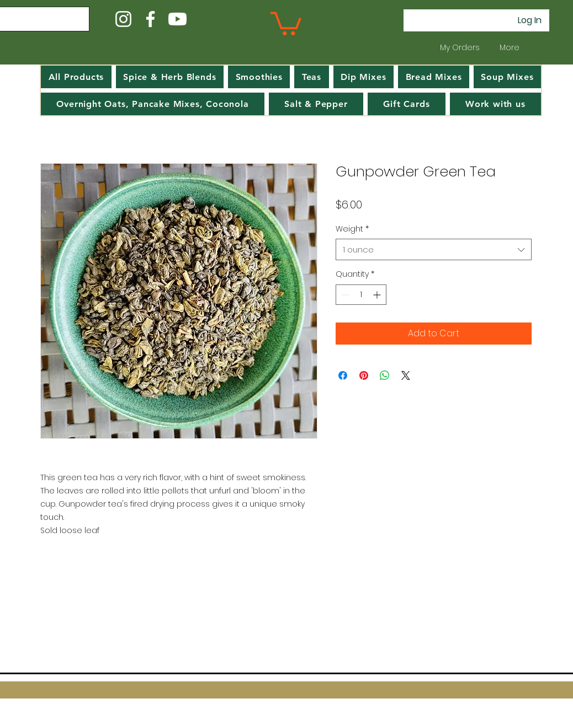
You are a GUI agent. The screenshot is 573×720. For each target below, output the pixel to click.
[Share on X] (405, 375)
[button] (285, 22)
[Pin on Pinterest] (363, 375)
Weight (352, 229)
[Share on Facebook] (342, 375)
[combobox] (434, 249)
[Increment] (378, 294)
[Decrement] (344, 294)
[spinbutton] (361, 294)
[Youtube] (177, 19)
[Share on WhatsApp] (384, 375)
